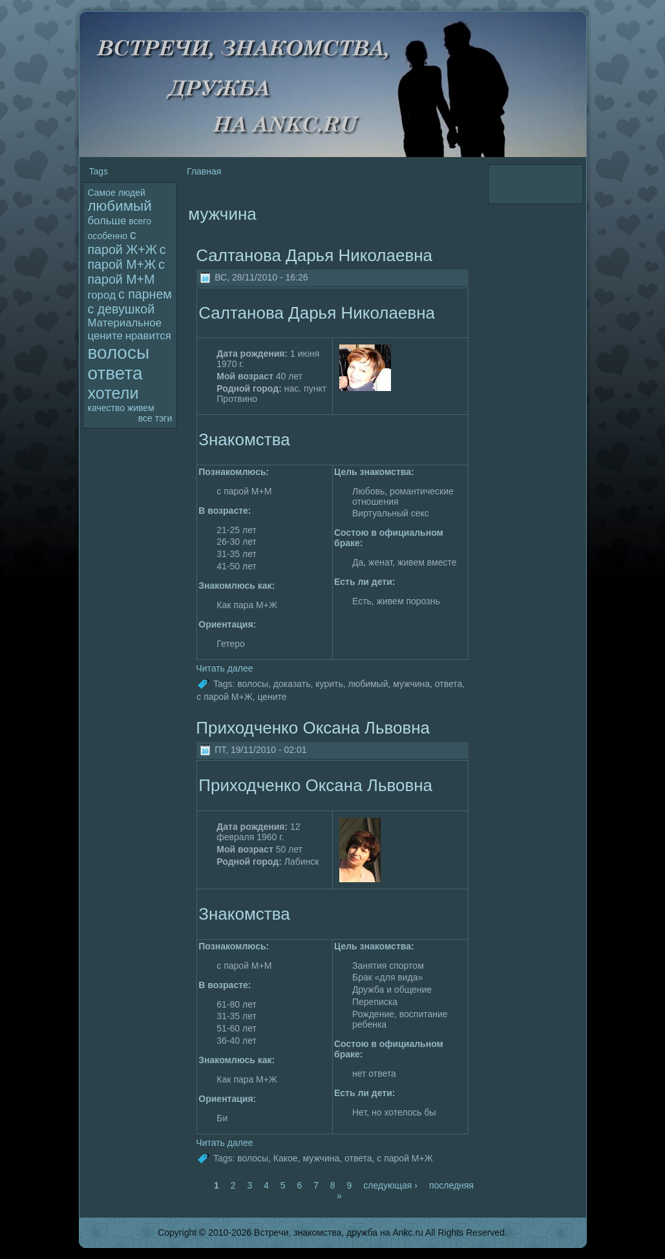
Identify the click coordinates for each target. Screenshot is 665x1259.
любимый (120, 206)
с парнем (145, 294)
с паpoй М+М (126, 271)
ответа (115, 373)
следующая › (390, 1185)
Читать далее (224, 668)
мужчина (411, 684)
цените (105, 336)
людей (131, 192)
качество (106, 408)
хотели (113, 393)
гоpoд (102, 295)
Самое (102, 192)
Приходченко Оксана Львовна (313, 727)
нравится (148, 336)
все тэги (155, 418)
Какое (285, 1158)
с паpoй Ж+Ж (122, 242)
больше (107, 221)
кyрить (329, 684)
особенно (108, 236)
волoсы (119, 353)
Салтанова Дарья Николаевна (314, 255)
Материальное (125, 323)
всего (140, 221)
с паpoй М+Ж (127, 256)
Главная (204, 171)
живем (140, 408)
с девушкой (121, 309)
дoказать (292, 684)
